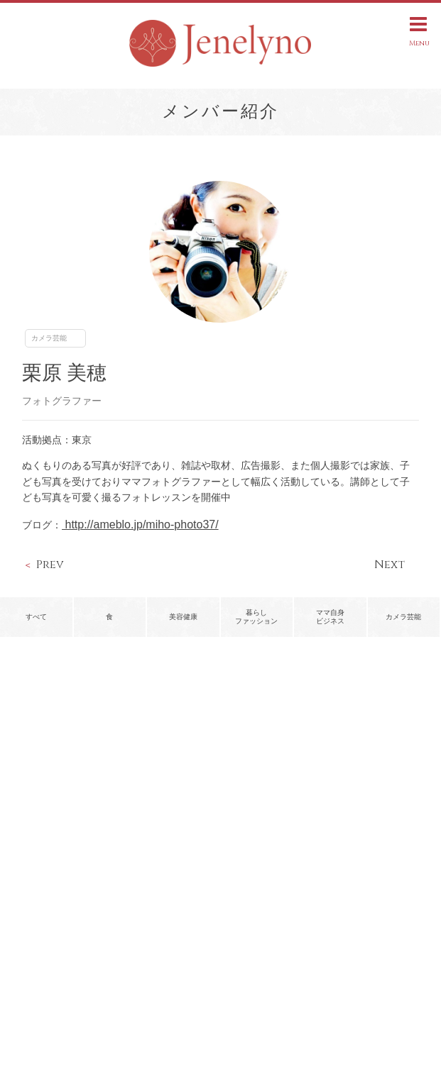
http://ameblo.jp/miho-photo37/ (140, 524)
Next (389, 564)
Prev (50, 564)
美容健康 (183, 617)
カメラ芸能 (49, 338)
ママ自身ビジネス (330, 617)
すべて (36, 617)
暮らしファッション (256, 617)
